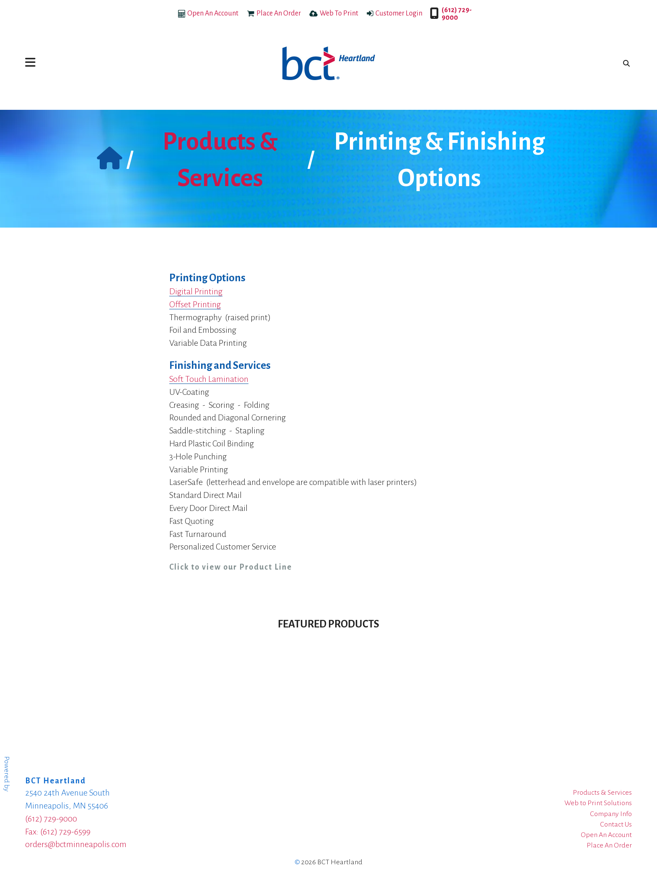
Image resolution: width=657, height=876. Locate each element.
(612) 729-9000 (457, 13)
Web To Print (339, 13)
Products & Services (602, 792)
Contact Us (616, 824)
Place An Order (278, 13)
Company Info (611, 814)
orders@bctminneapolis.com (76, 844)
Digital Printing (195, 291)
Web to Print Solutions (598, 803)
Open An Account (212, 13)
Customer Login (398, 13)
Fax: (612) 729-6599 (58, 831)
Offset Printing (195, 304)
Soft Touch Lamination (208, 379)
